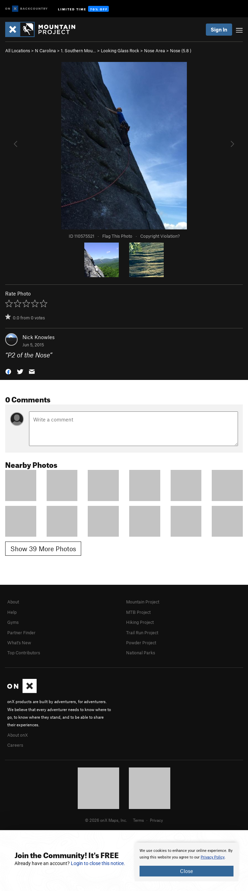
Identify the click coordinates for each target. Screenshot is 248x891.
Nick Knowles (38, 337)
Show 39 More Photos (43, 549)
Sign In (219, 29)
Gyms (13, 622)
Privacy (156, 820)
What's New (19, 642)
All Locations (17, 50)
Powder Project (141, 642)
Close (186, 871)
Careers (15, 745)
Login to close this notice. (98, 863)
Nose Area (154, 50)
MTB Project (138, 612)
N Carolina (45, 50)
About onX (17, 735)
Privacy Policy (213, 857)
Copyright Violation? (160, 236)
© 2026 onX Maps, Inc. (106, 820)
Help (12, 612)
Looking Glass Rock (120, 50)
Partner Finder (21, 632)
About (13, 601)
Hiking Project (140, 622)
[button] (8, 371)
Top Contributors (23, 652)
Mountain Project (142, 601)
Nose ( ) (180, 50)
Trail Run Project (142, 632)
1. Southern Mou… (78, 50)
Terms (138, 820)
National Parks (140, 652)
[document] (186, 861)
